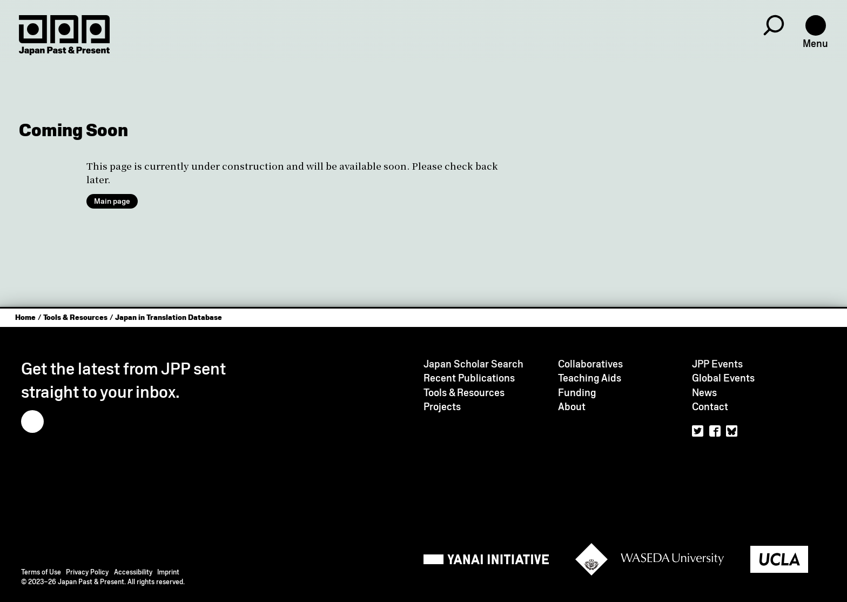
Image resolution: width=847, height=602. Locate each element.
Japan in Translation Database (168, 317)
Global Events (723, 378)
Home (25, 317)
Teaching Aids (589, 378)
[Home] (64, 35)
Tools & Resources (75, 317)
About (572, 406)
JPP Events (717, 364)
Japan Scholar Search (473, 364)
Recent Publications (469, 378)
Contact (710, 406)
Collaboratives (590, 364)
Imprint (168, 572)
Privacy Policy (87, 572)
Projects (442, 406)
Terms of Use (41, 572)
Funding (577, 392)
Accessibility (133, 572)
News (704, 392)
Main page (112, 201)
